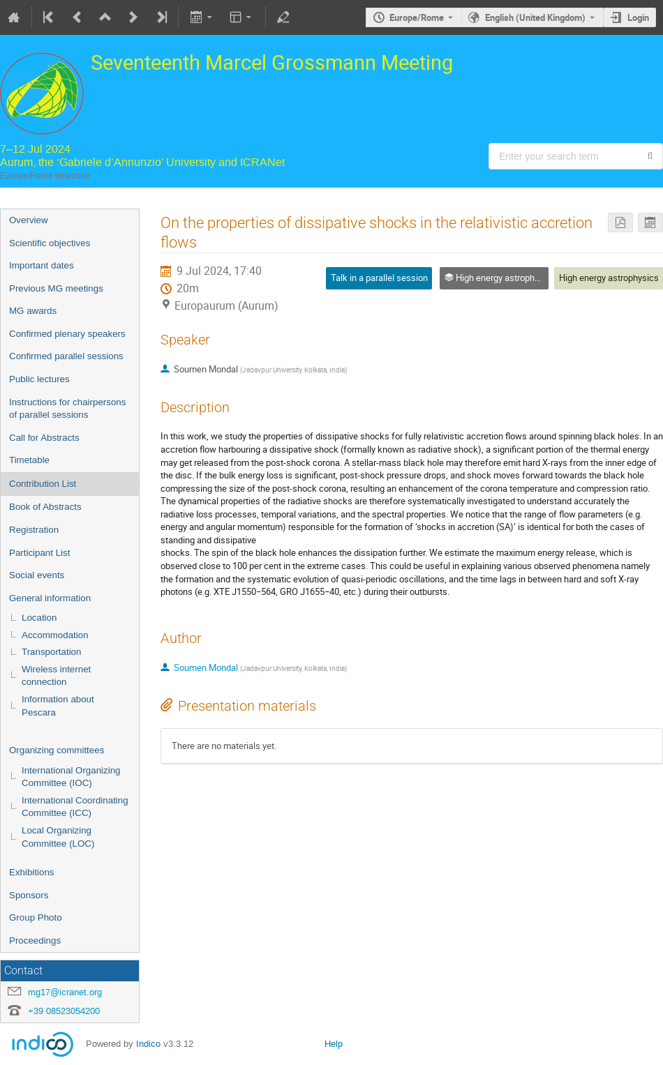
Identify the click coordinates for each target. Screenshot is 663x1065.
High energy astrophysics (609, 277)
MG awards (33, 310)
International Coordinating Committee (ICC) (75, 807)
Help (334, 1044)
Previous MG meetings (56, 288)
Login (638, 17)
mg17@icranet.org (65, 992)
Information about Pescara (58, 706)
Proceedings (35, 940)
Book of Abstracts (45, 506)
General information (50, 598)
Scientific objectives (49, 243)
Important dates (41, 265)
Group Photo (35, 917)
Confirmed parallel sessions (66, 356)
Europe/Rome (416, 17)
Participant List (39, 552)
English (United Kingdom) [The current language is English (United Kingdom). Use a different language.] (535, 17)
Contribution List (42, 483)
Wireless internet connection (56, 676)
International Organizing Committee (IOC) (71, 777)
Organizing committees (56, 750)
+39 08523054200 (64, 1011)
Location (39, 617)
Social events (36, 575)
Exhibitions (31, 872)
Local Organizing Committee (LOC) (58, 837)
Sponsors (28, 895)
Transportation (51, 652)
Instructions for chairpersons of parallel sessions (67, 409)
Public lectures (39, 379)
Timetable (29, 460)
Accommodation (55, 635)
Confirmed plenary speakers (67, 333)
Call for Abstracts (44, 437)
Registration (34, 529)
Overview (28, 220)
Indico (148, 1044)
